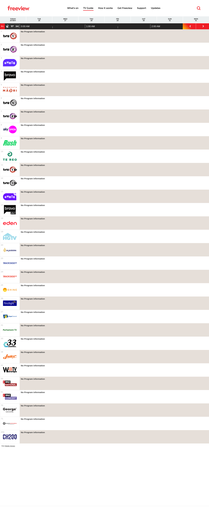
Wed (65, 20)
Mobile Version (10, 446)
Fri (118, 20)
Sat (144, 20)
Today (13, 20)
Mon (196, 20)
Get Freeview (124, 8)
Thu (91, 20)
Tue (39, 20)
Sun (170, 20)
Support (141, 8)
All (2, 26)
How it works (105, 8)
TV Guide (88, 8)
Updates (155, 8)
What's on (72, 8)
